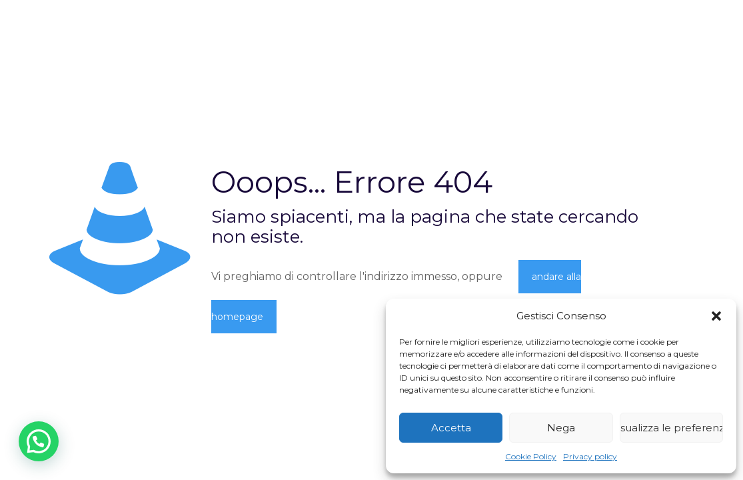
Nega (561, 427)
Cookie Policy (530, 456)
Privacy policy (590, 456)
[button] (716, 316)
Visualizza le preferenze (671, 427)
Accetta (451, 427)
